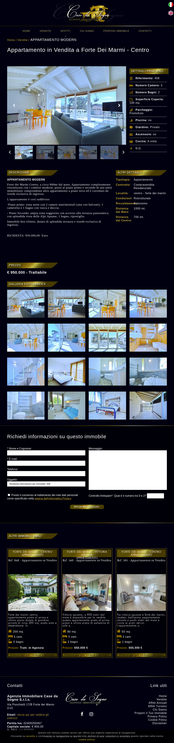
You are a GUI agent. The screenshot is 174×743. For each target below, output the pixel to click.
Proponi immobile (116, 31)
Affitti (65, 31)
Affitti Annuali (158, 702)
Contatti (145, 31)
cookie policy (87, 739)
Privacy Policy (157, 716)
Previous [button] (13, 105)
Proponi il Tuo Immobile (151, 713)
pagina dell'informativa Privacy (53, 498)
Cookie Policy (157, 719)
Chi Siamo (87, 31)
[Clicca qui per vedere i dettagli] (32, 655)
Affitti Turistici (157, 706)
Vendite (45, 31)
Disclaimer (159, 723)
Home (26, 31)
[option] (66, 105)
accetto (30, 736)
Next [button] (119, 105)
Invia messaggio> (87, 507)
